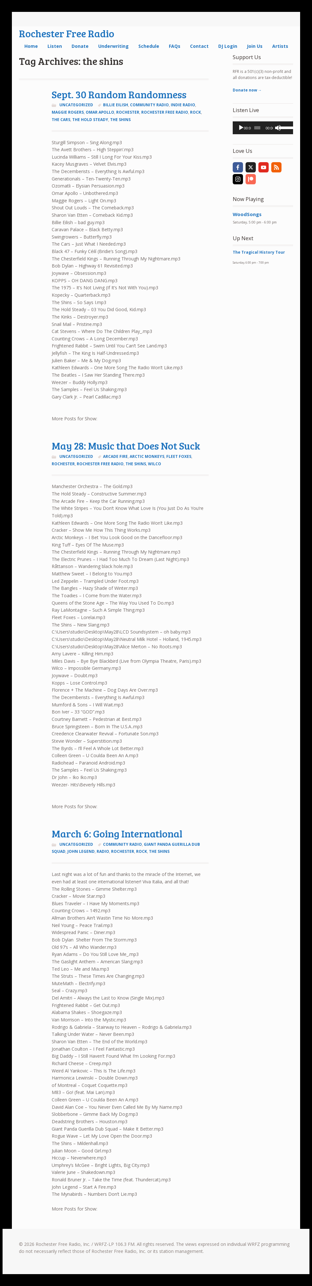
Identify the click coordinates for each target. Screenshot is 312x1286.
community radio (149, 105)
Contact (199, 46)
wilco (154, 464)
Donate (80, 46)
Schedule (148, 46)
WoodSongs (247, 214)
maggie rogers (68, 112)
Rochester (127, 112)
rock (195, 112)
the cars (61, 119)
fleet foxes (178, 456)
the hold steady (90, 119)
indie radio (183, 105)
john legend (81, 851)
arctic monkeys (147, 456)
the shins (120, 119)
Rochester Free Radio (66, 33)
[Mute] (278, 128)
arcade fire (115, 456)
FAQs (174, 46)
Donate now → (247, 90)
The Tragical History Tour (259, 252)
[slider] (257, 127)
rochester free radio (164, 112)
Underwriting (113, 46)
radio (103, 851)
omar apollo (100, 112)
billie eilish (115, 105)
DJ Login (227, 46)
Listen (55, 46)
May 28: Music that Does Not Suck (126, 445)
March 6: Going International (117, 833)
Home (31, 46)
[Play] (241, 128)
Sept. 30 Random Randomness (119, 94)
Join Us (255, 46)
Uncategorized (76, 105)
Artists (280, 46)
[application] (263, 127)
